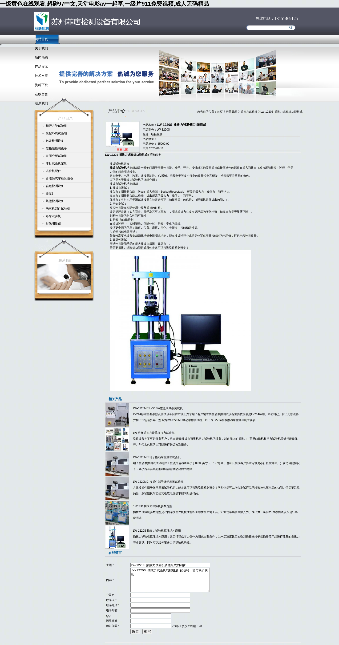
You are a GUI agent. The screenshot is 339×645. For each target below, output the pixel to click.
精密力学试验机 (56, 125)
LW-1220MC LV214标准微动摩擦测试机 (158, 408)
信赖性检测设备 (56, 148)
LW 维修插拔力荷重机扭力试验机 (153, 432)
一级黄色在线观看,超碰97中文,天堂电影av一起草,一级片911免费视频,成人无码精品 (104, 3)
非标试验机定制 (56, 163)
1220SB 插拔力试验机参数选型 (152, 506)
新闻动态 (41, 57)
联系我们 (41, 103)
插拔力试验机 (248, 111)
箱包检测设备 (55, 186)
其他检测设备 (55, 201)
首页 (220, 111)
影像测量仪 (53, 223)
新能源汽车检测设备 (59, 178)
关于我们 (41, 48)
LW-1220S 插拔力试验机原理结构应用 (157, 530)
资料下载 (41, 85)
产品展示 (41, 66)
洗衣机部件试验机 (58, 208)
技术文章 (41, 76)
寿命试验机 (53, 216)
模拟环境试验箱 (56, 133)
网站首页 (41, 39)
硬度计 (50, 193)
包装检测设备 (55, 141)
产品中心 (116, 110)
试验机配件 (53, 171)
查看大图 (122, 149)
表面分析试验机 (56, 156)
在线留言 (41, 94)
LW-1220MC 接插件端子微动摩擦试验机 (158, 481)
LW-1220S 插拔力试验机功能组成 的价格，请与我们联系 (170, 580)
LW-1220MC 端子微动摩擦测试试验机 (157, 457)
